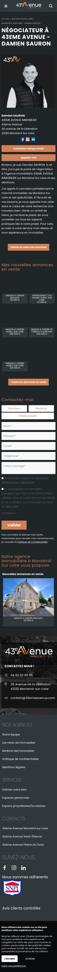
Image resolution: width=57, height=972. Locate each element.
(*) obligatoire (9, 513)
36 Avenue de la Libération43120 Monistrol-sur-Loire (31, 686)
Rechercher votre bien (51, 6)
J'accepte (9, 958)
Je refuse (30, 958)
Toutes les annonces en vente (28, 382)
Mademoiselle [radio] (28, 416)
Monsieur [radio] (14, 408)
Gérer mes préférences (14, 965)
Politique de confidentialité (32, 542)
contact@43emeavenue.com (33, 698)
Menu (6, 5)
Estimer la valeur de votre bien (28, 247)
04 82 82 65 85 (22, 675)
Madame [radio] (41, 408)
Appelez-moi (28, 157)
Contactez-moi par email (28, 148)
